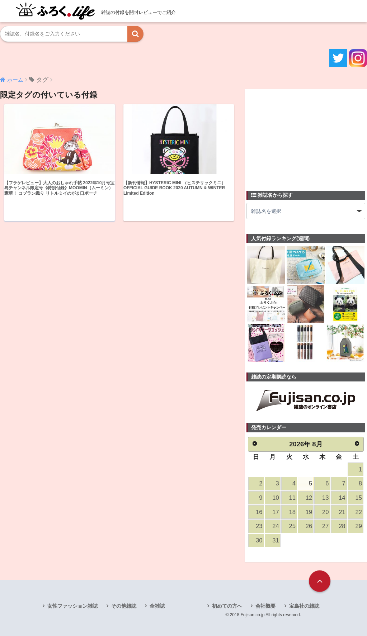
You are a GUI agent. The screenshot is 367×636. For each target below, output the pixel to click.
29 (358, 526)
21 (342, 512)
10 (275, 497)
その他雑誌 (123, 606)
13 (325, 497)
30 (259, 540)
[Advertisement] (300, 135)
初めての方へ (227, 606)
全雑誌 (157, 606)
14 (342, 497)
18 (292, 512)
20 (325, 512)
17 (275, 512)
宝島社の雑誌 (304, 606)
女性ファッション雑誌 (72, 606)
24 (275, 526)
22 (358, 512)
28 (342, 526)
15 (358, 497)
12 (309, 497)
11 (292, 497)
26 (309, 526)
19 (309, 512)
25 (292, 526)
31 (275, 540)
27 (325, 526)
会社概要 (265, 606)
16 (259, 512)
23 (259, 526)
